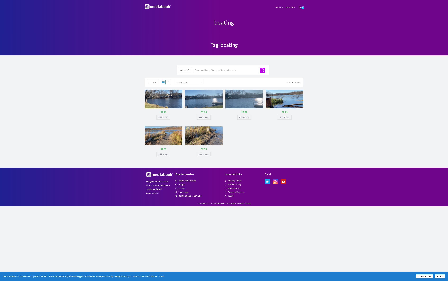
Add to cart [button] (163, 117)
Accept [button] (440, 276)
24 (296, 82)
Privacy (248, 203)
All (299, 82)
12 (293, 82)
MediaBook (219, 203)
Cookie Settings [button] (424, 276)
